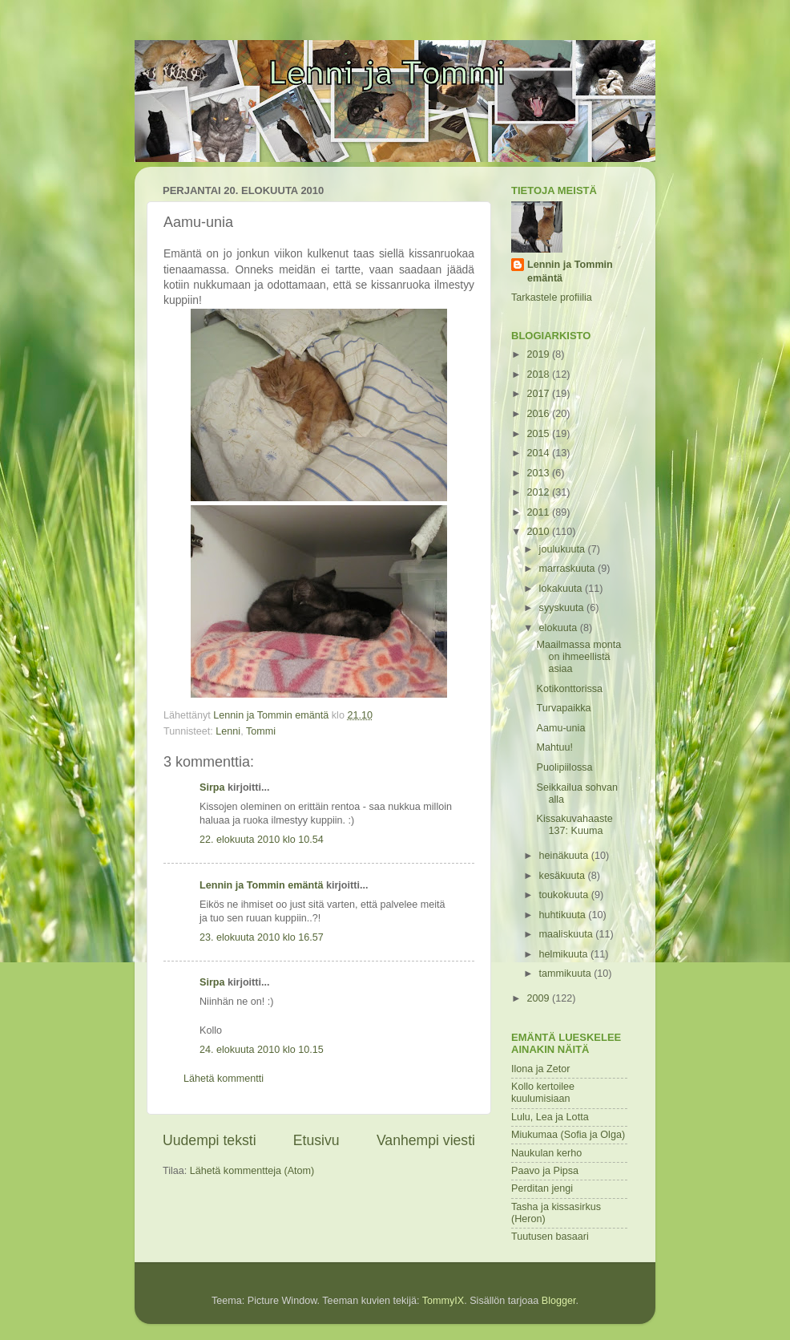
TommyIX (443, 1300)
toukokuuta (565, 895)
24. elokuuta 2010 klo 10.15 (262, 1049)
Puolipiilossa (564, 767)
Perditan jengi (542, 1188)
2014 (539, 453)
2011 (539, 512)
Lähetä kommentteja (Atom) (252, 1170)
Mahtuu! (554, 747)
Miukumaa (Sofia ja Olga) (568, 1134)
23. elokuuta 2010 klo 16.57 (262, 937)
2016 (539, 413)
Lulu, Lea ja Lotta (550, 1117)
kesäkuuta (563, 875)
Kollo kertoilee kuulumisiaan (542, 1092)
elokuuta (559, 628)
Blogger (559, 1300)
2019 (539, 354)
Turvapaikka (563, 708)
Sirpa (214, 787)
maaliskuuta (567, 934)
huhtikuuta (564, 915)
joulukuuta (563, 549)
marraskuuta (569, 568)
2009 (539, 998)
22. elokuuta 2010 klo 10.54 (262, 839)
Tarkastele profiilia (551, 297)
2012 (539, 492)
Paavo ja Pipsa (544, 1170)
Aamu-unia (560, 728)
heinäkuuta (565, 855)
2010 (539, 531)
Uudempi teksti (209, 1140)
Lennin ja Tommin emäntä (261, 885)
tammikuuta (567, 973)
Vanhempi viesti (426, 1140)
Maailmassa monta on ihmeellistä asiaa (578, 656)
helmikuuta (564, 954)
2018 (539, 374)
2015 (539, 433)
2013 (539, 473)
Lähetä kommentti (223, 1078)
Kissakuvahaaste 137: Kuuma (574, 824)
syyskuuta (563, 607)
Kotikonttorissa (569, 688)
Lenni (228, 731)
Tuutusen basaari (550, 1236)
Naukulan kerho (546, 1153)
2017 (539, 393)
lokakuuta (562, 588)
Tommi (261, 731)
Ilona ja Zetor (540, 1069)
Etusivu (316, 1140)
